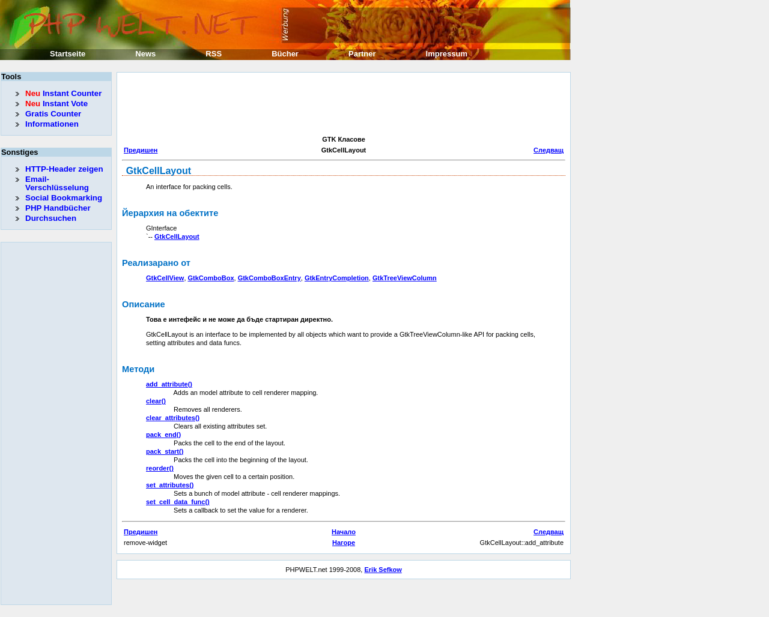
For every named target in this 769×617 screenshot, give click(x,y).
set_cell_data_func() (178, 501)
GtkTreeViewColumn (404, 277)
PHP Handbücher (58, 207)
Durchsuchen (50, 218)
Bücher (285, 53)
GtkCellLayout (176, 236)
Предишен (140, 150)
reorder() (160, 468)
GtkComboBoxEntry (269, 277)
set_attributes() (169, 485)
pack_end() (163, 434)
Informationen (52, 123)
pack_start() (164, 451)
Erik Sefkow (382, 569)
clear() (156, 401)
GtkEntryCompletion (337, 277)
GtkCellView (165, 277)
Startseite (67, 53)
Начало (344, 531)
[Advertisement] (340, 104)
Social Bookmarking (63, 197)
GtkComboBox (211, 277)
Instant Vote (56, 103)
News (145, 53)
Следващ (548, 150)
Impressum (446, 53)
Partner (362, 53)
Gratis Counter (53, 113)
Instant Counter (63, 93)
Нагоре (343, 542)
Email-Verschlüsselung (57, 183)
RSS (213, 53)
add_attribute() (169, 384)
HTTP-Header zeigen (64, 168)
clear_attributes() (172, 417)
